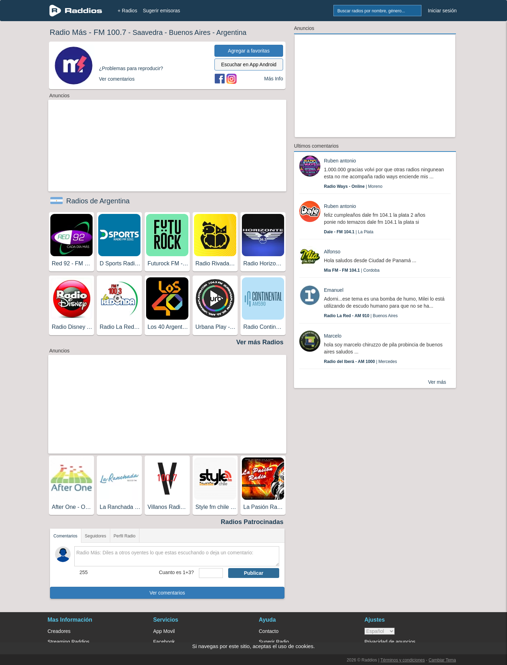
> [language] (379, 631)
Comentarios (65, 536)
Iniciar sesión (442, 10)
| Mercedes (360, 361)
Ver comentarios (167, 593)
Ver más (437, 382)
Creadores (59, 631)
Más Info (273, 78)
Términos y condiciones (402, 660)
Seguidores (95, 536)
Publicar (253, 573)
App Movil (164, 631)
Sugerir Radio (274, 642)
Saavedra (147, 32)
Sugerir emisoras (161, 10)
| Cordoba (352, 270)
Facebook (164, 642)
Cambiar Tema (442, 660)
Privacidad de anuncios (389, 642)
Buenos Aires (190, 32)
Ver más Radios (259, 342)
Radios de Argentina (98, 201)
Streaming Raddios (68, 642)
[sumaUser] (211, 573)
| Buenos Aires (361, 315)
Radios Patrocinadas (252, 521)
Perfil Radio (125, 536)
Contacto (268, 631)
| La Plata (349, 231)
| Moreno (353, 186)
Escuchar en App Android (248, 64)
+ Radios (127, 10)
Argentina (231, 32)
